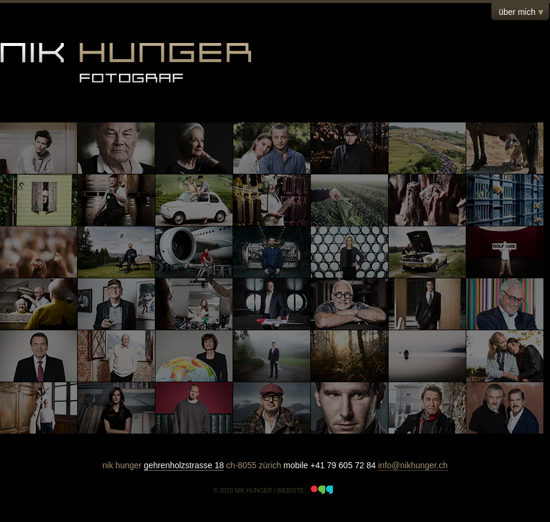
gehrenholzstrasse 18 (184, 465)
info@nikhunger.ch (412, 465)
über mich (517, 12)
